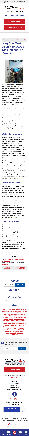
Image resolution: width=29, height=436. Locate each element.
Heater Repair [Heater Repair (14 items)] (11, 323)
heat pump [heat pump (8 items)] (15, 328)
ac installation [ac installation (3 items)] (10, 308)
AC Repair (9, 259)
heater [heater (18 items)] (5, 323)
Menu (3, 434)
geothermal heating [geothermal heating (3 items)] (21, 320)
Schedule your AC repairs (12, 252)
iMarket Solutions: (16, 424)
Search (20, 284)
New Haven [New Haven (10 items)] (20, 333)
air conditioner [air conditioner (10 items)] (20, 309)
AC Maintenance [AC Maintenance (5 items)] (19, 308)
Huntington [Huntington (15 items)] (14, 329)
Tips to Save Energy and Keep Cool (21, 40)
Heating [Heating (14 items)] (12, 325)
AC (5, 259)
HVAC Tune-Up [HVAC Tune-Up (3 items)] (15, 331)
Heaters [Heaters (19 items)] (7, 325)
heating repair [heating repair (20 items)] (18, 326)
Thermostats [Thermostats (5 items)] (14, 334)
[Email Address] (11, 348)
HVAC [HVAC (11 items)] (19, 329)
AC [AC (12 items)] (5, 308)
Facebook (14, 394)
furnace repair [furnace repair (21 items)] (6, 320)
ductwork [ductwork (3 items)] (20, 317)
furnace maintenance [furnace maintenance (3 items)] (19, 319)
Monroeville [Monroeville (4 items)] (13, 333)
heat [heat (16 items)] (23, 322)
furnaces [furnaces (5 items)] (13, 320)
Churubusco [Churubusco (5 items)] (22, 315)
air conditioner (15, 259)
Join (22, 348)
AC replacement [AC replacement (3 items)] (11, 309)
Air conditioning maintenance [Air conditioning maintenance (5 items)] (17, 311)
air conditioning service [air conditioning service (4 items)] (17, 314)
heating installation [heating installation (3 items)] (19, 325)
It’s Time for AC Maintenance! (7, 40)
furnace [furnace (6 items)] (11, 319)
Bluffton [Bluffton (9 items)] (16, 315)
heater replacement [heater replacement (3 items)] (21, 323)
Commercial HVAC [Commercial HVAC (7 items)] (7, 317)
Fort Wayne (7, 261)
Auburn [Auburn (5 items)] (11, 315)
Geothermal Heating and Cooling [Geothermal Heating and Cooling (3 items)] (13, 322)
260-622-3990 (14, 432)
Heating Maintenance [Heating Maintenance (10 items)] (8, 326)
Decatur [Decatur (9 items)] (15, 317)
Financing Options (14, 399)
